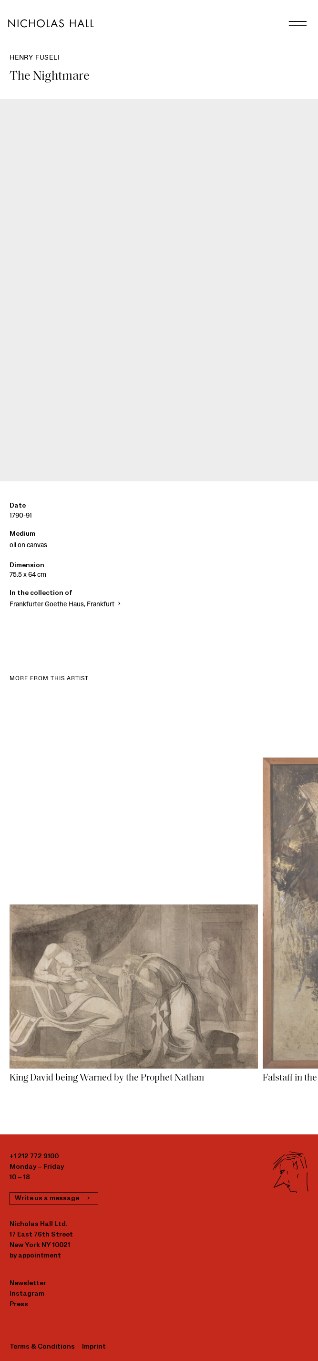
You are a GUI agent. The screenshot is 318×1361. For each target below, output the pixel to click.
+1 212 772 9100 (34, 1156)
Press (19, 1304)
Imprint (94, 1347)
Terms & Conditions (42, 1347)
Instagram (27, 1294)
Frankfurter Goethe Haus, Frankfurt (66, 604)
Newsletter (28, 1283)
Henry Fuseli (35, 58)
